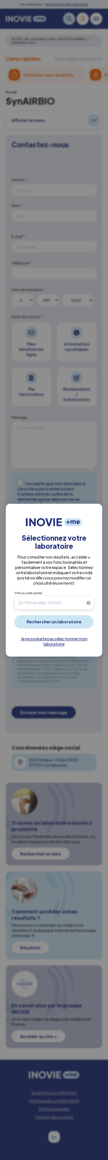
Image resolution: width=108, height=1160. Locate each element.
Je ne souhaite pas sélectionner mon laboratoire (54, 641)
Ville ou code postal (28, 593)
